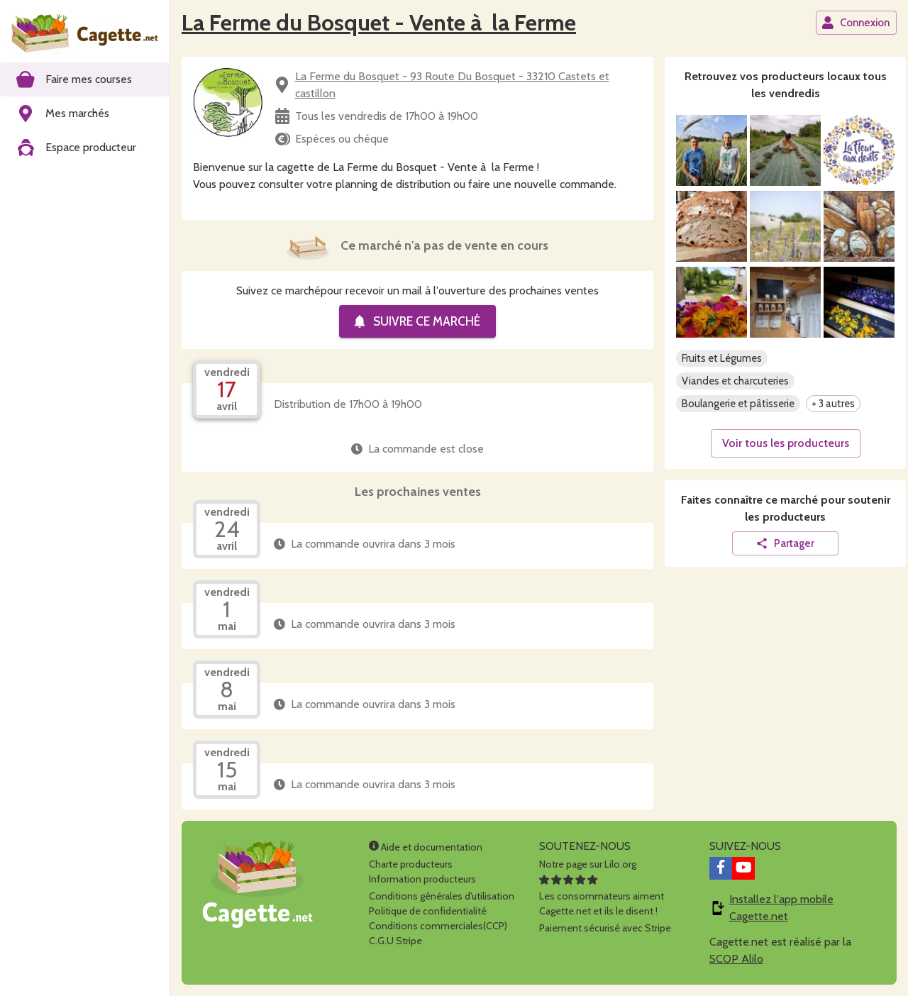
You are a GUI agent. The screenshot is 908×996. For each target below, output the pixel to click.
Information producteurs (422, 879)
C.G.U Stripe (395, 940)
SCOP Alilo (736, 958)
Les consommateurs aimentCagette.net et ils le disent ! (601, 896)
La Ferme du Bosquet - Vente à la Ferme (379, 22)
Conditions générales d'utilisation (441, 896)
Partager (784, 543)
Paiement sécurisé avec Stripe (605, 928)
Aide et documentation (425, 847)
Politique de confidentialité (428, 910)
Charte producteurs (411, 864)
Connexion (855, 22)
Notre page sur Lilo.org (587, 864)
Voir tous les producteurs (785, 443)
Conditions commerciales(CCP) (438, 925)
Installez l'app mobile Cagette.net (781, 907)
